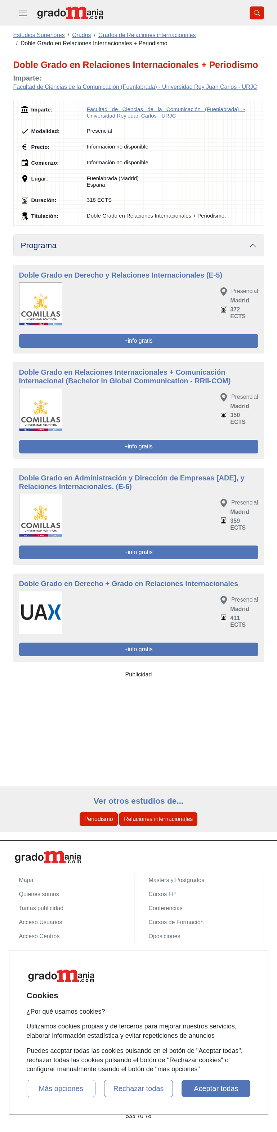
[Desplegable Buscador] (257, 12)
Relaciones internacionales (158, 819)
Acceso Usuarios (40, 922)
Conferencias (166, 908)
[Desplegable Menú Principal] (23, 13)
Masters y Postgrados (177, 880)
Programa (39, 245)
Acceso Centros (39, 936)
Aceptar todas (216, 1088)
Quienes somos (39, 894)
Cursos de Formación (176, 922)
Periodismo (98, 819)
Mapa (26, 880)
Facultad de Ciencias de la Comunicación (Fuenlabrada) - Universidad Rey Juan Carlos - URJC (135, 87)
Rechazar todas (138, 1088)
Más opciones (61, 1088)
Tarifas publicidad (41, 908)
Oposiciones (164, 936)
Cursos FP (162, 894)
